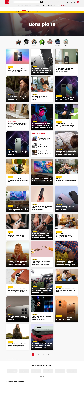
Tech (24, 9)
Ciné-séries (19, 9)
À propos (18, 381)
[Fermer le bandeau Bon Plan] (82, 12)
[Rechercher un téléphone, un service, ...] (27, 2)
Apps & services (48, 2)
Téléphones (36, 5)
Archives (8, 381)
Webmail (75, 2)
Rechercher (41, 2)
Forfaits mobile (28, 5)
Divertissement (34, 9)
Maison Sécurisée (51, 5)
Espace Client (78, 2)
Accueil (13, 9)
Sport (28, 9)
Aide (62, 2)
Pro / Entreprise (56, 2)
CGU (13, 381)
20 (48, 354)
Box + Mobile (43, 5)
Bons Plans (63, 5)
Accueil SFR (7, 2)
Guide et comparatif (43, 9)
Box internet (20, 5)
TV (58, 5)
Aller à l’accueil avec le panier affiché (71, 2)
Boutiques (67, 2)
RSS (23, 381)
